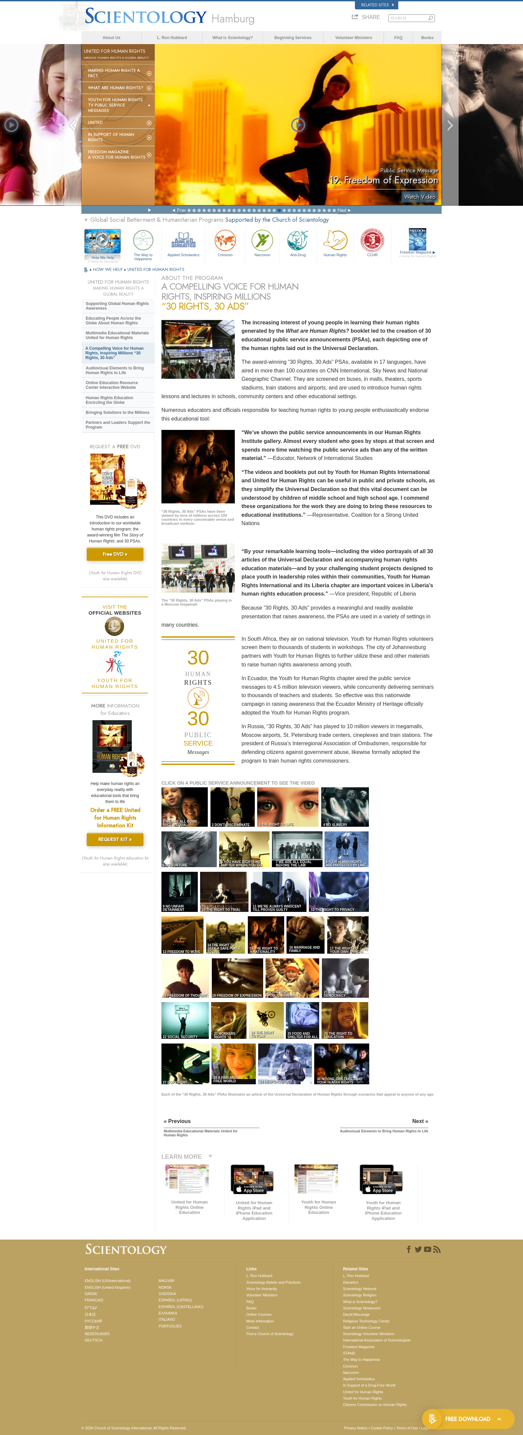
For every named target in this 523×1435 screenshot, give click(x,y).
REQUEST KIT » (115, 839)
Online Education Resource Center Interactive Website (112, 385)
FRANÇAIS (94, 1300)
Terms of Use (407, 1428)
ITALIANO (167, 1319)
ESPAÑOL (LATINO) (175, 1300)
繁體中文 (92, 1327)
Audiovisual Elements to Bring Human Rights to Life (115, 370)
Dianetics (350, 1282)
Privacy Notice (355, 1428)
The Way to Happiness (143, 244)
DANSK (91, 1294)
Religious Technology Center (366, 1321)
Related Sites (377, 5)
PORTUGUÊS (170, 1326)
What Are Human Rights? (115, 88)
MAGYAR (166, 1281)
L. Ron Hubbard (172, 37)
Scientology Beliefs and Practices (273, 1282)
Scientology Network (359, 1289)
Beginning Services (293, 37)
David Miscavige (356, 1314)
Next (342, 210)
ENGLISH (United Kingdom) (107, 1287)
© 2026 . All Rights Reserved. (133, 1428)
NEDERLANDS (97, 1334)
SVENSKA (167, 1294)
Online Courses (259, 1314)
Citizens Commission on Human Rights (375, 1405)
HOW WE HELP (108, 269)
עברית (91, 1307)
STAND (349, 1353)
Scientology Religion (359, 1295)
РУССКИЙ (93, 1321)
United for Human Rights (363, 1392)
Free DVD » (115, 554)
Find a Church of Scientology (269, 1334)
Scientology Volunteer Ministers (368, 1334)
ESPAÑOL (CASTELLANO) (181, 1307)
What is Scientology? (232, 37)
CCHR (372, 242)
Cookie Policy (382, 1428)
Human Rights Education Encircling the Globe (109, 400)
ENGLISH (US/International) (108, 1281)
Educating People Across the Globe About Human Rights (113, 320)
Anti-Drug (298, 242)
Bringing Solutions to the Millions (117, 412)
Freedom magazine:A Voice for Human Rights (116, 154)
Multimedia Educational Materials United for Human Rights (117, 335)
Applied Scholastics (183, 242)
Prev (181, 210)
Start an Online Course (361, 1327)
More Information (260, 1321)
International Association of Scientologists (376, 1340)
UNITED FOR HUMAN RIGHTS (155, 269)
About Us (111, 37)
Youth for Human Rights (362, 1398)
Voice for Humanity (261, 1289)
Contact (252, 1327)
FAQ (398, 37)
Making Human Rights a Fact (114, 73)
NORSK (165, 1287)
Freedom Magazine (418, 254)
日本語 (90, 1314)
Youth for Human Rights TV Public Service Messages (115, 105)
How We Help (103, 258)
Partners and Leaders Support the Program (118, 425)
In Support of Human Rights (111, 137)
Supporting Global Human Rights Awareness (117, 306)
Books (427, 37)
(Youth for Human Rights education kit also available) (115, 861)
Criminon (225, 242)
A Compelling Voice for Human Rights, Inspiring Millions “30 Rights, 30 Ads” (114, 353)
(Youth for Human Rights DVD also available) (115, 576)
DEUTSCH (93, 1340)
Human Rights (335, 242)
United (95, 123)
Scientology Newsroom (362, 1308)
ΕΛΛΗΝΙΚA (168, 1313)
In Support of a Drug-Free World (369, 1385)
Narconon (262, 242)
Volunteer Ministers (353, 37)
